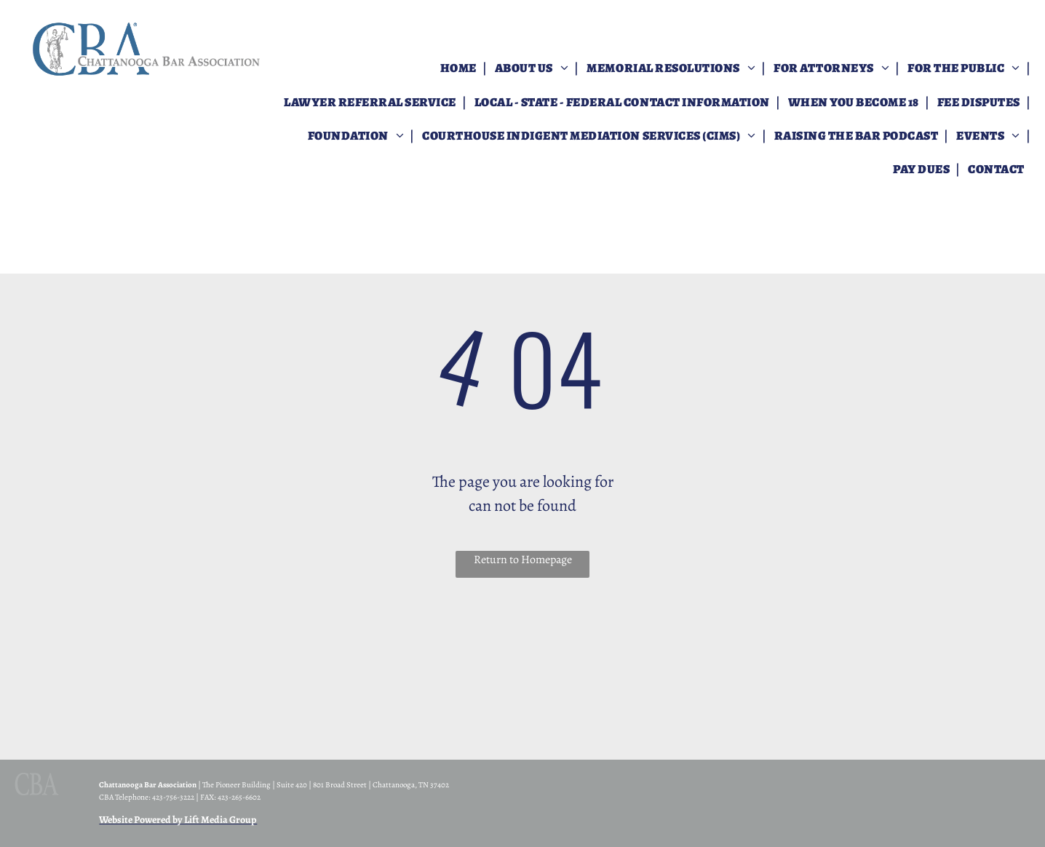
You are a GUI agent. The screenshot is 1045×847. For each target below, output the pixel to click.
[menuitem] (459, 68)
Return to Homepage (523, 560)
